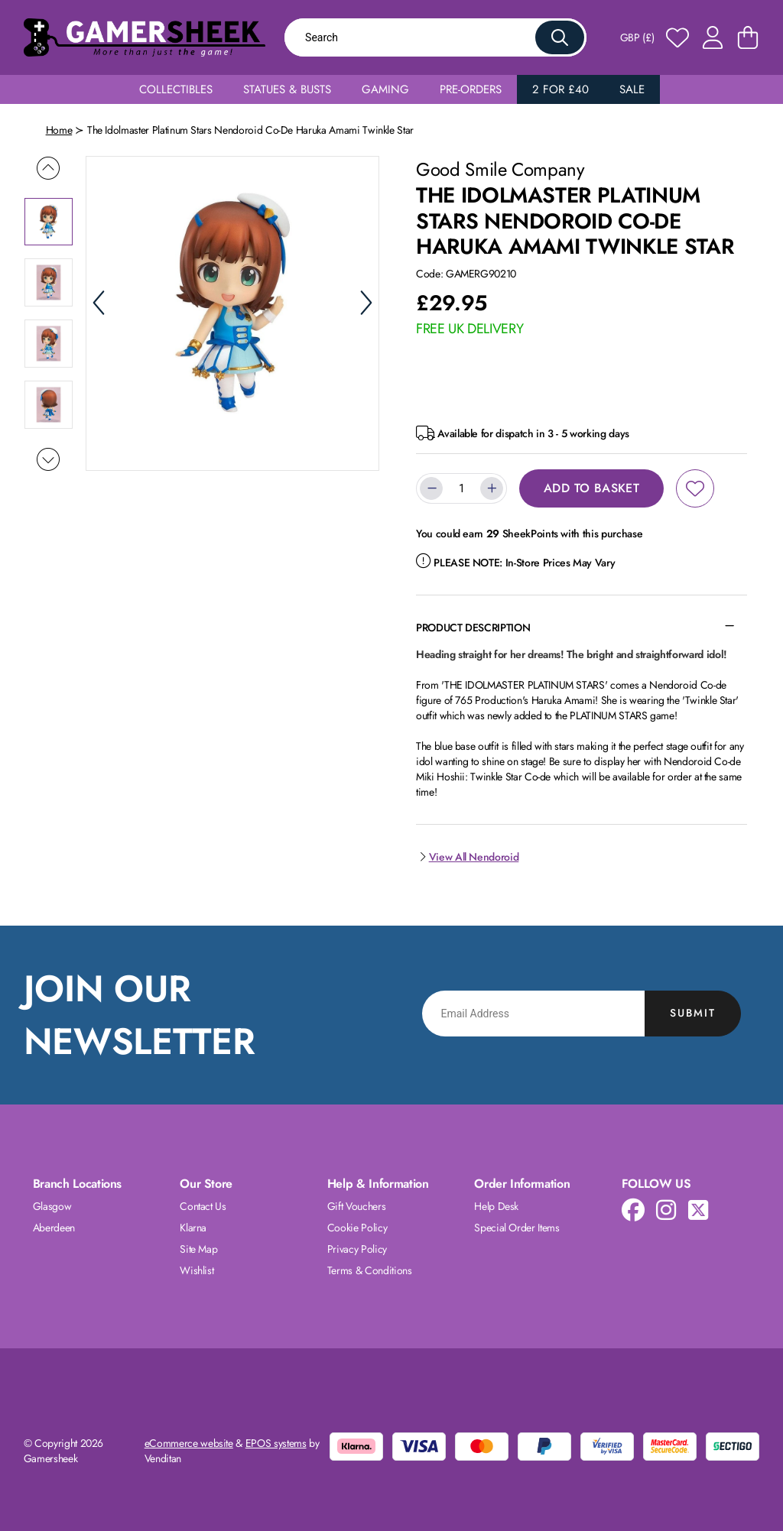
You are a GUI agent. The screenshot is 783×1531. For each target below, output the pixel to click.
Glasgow (52, 1206)
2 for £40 (560, 89)
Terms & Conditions (369, 1270)
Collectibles (176, 89)
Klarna (193, 1227)
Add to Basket (591, 488)
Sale (632, 89)
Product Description (473, 627)
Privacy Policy (357, 1249)
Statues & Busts (287, 89)
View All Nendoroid (467, 856)
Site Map (198, 1249)
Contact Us (203, 1206)
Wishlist (196, 1270)
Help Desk (496, 1206)
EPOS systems (276, 1443)
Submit (693, 1012)
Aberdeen (54, 1227)
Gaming (385, 89)
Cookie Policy (357, 1227)
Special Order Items (516, 1227)
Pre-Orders (471, 89)
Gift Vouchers (356, 1206)
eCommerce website (189, 1443)
